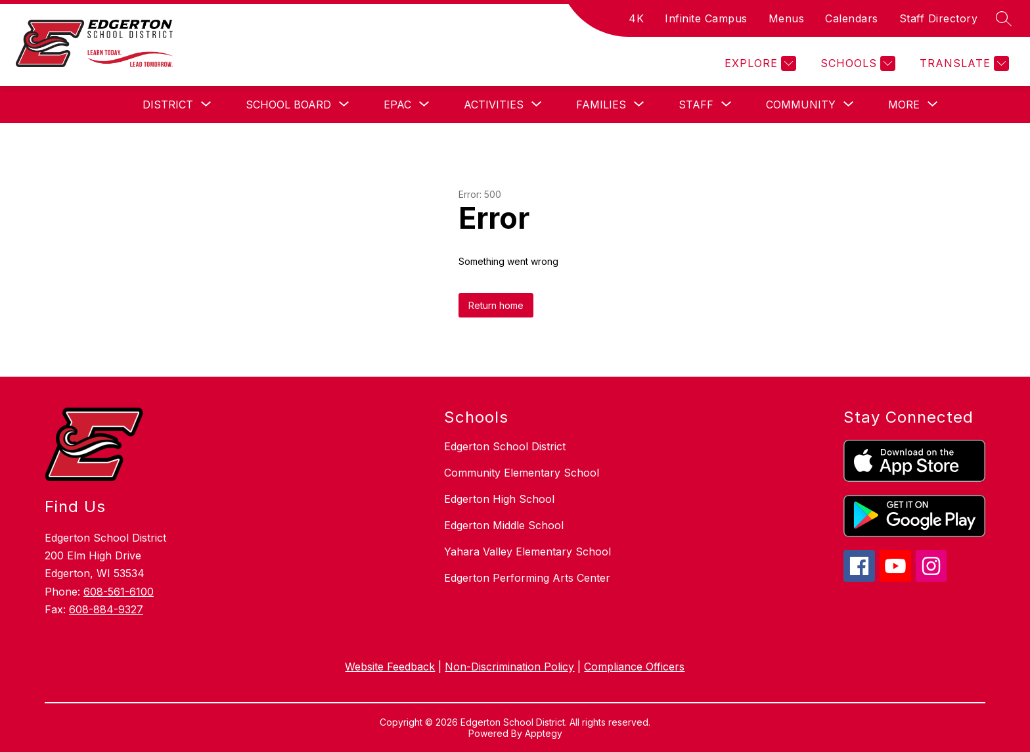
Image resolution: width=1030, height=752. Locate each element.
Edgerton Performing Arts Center (527, 577)
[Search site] (1004, 18)
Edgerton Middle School (504, 525)
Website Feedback (390, 666)
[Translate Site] (962, 63)
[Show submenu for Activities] (494, 104)
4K (636, 18)
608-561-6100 (118, 591)
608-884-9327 (106, 609)
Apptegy (543, 733)
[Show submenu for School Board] (288, 104)
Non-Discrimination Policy (509, 666)
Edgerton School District (505, 446)
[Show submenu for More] (904, 104)
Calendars (851, 18)
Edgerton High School (499, 498)
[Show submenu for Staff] (696, 104)
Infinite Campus (706, 18)
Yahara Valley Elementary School (527, 551)
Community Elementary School (521, 472)
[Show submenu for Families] (601, 104)
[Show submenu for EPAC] (397, 104)
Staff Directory (938, 18)
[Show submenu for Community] (801, 104)
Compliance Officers (634, 666)
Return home (496, 305)
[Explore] (758, 63)
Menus (787, 18)
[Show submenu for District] (168, 104)
